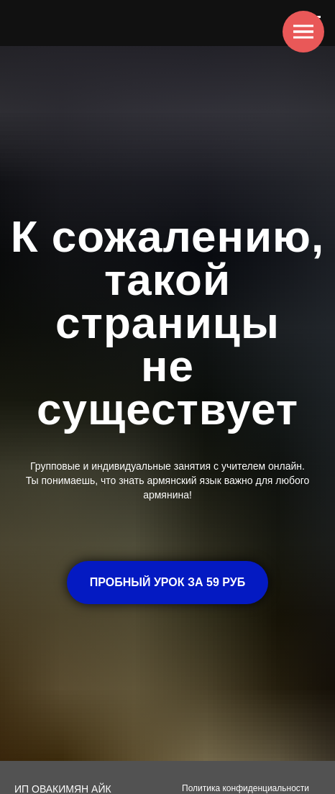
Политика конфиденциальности (245, 788)
